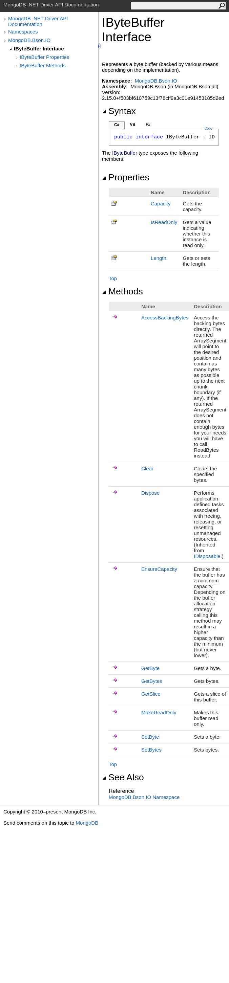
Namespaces (23, 32)
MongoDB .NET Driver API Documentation (38, 21)
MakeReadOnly (158, 712)
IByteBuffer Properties (44, 57)
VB (133, 124)
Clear (147, 468)
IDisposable (207, 556)
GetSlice (151, 694)
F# (148, 124)
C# (116, 124)
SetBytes (151, 750)
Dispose (150, 493)
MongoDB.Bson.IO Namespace (144, 797)
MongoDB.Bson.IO (29, 40)
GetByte (150, 668)
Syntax (119, 111)
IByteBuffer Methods (43, 65)
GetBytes (151, 681)
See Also (123, 777)
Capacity (160, 203)
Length (158, 258)
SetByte (150, 737)
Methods (122, 291)
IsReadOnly (164, 222)
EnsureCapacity (159, 569)
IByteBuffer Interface (39, 48)
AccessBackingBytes (164, 317)
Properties (125, 177)
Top (113, 278)
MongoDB (87, 823)
